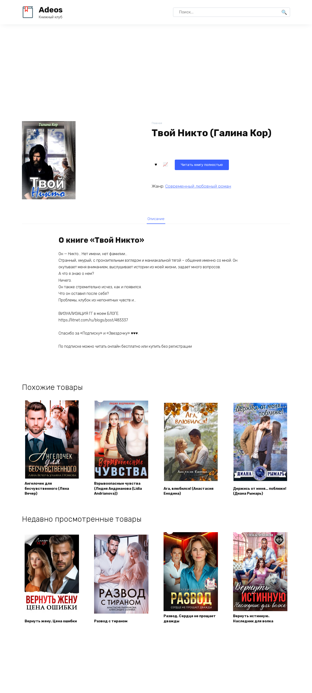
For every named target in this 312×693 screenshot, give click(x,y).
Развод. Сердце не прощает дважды (184, 621)
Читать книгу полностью (181, 163)
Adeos (51, 9)
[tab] (156, 219)
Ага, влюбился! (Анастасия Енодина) (186, 493)
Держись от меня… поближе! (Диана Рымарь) (253, 490)
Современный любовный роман (198, 185)
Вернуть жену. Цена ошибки (46, 621)
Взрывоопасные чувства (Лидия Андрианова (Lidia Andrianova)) (120, 490)
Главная (157, 123)
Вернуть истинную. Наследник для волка (256, 621)
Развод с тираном (113, 624)
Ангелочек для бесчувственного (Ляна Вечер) (50, 490)
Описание (156, 219)
